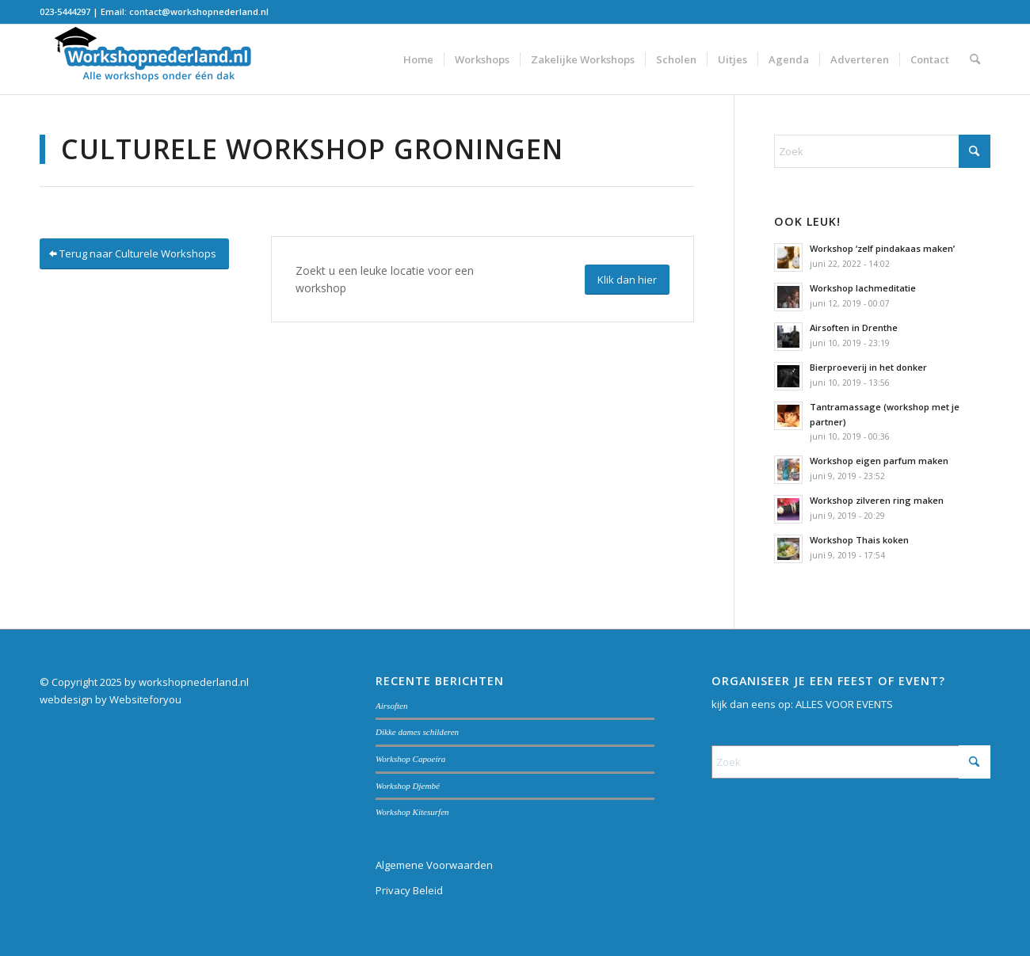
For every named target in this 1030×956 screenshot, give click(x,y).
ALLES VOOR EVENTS (844, 704)
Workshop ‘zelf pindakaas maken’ (882, 248)
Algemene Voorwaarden (434, 865)
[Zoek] (974, 59)
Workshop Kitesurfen (412, 812)
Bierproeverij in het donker (868, 367)
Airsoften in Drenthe (854, 327)
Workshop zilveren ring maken (877, 500)
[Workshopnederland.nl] (158, 59)
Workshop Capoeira (410, 759)
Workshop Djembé (408, 785)
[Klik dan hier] (627, 280)
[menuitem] (418, 59)
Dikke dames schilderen (417, 732)
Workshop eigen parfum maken (879, 461)
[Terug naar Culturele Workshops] (134, 253)
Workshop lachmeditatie (863, 288)
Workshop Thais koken (859, 540)
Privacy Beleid (409, 890)
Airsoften (392, 705)
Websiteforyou (145, 699)
